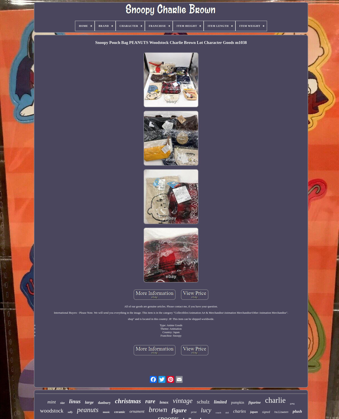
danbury (104, 403)
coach (218, 412)
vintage (182, 401)
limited (220, 402)
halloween (281, 412)
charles (239, 411)
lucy (206, 410)
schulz (203, 402)
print (194, 412)
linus (75, 401)
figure (179, 410)
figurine (254, 402)
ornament (137, 411)
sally (70, 412)
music (106, 412)
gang (292, 403)
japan (254, 412)
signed (266, 412)
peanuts (88, 410)
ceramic (119, 412)
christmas (128, 401)
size (62, 403)
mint (51, 402)
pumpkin (237, 402)
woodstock (51, 411)
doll (227, 412)
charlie (275, 400)
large (89, 402)
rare (150, 401)
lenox (164, 402)
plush (297, 411)
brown (158, 410)
